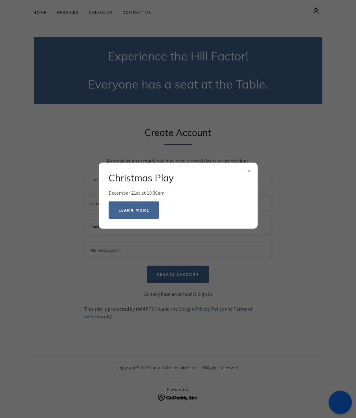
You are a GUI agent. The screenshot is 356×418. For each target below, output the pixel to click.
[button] (340, 402)
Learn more (133, 210)
